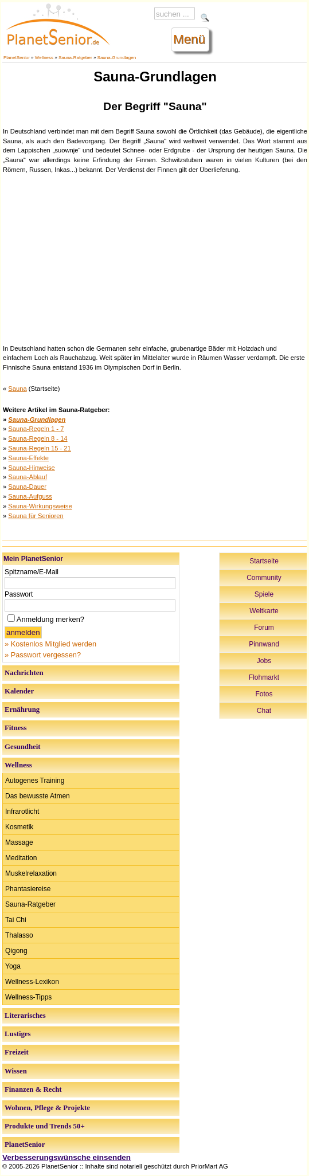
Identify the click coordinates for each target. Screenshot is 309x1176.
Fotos (263, 694)
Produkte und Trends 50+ (45, 1126)
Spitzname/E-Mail (31, 572)
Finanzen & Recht (33, 1089)
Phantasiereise (27, 889)
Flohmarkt (264, 677)
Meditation (21, 858)
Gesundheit (23, 747)
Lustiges (18, 1034)
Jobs (264, 661)
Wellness (44, 57)
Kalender (19, 691)
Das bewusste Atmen (37, 796)
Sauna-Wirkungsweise (40, 506)
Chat (264, 711)
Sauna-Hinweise (31, 467)
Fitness (15, 728)
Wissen (16, 1071)
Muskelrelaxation (31, 873)
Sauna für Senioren (35, 515)
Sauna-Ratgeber (75, 57)
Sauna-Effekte (28, 457)
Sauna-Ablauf (27, 476)
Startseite (264, 561)
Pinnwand (264, 644)
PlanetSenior (16, 57)
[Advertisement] (155, 258)
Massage (19, 842)
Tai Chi (15, 920)
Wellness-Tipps (28, 997)
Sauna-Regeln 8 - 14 (37, 438)
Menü (189, 39)
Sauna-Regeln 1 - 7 (36, 428)
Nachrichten (24, 673)
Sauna (17, 388)
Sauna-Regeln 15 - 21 (39, 448)
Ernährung (22, 709)
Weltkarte (263, 611)
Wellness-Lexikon (32, 982)
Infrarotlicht (22, 811)
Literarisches (25, 1016)
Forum (264, 628)
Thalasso (19, 935)
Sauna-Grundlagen (116, 57)
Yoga (13, 966)
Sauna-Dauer (27, 486)
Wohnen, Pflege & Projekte (47, 1108)
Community (264, 578)
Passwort (19, 594)
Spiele (264, 594)
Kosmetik (19, 827)
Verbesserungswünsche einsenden (66, 1157)
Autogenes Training (34, 781)
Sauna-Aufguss (30, 496)
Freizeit (17, 1052)
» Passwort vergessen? (43, 654)
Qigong (16, 951)
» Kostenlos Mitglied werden (50, 644)
